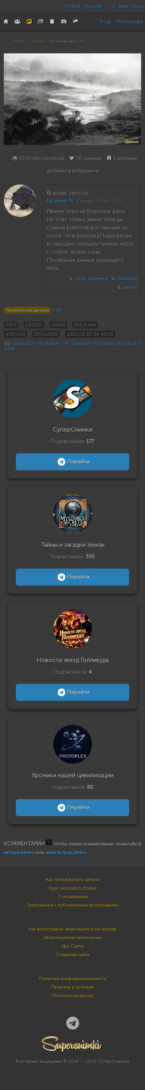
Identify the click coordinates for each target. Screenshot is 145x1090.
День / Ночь (125, 6)
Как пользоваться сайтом (72, 879)
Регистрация (129, 21)
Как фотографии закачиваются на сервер (73, 929)
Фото (19, 41)
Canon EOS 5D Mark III (35, 343)
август (130, 287)
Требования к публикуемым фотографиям (73, 905)
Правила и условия (72, 987)
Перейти (72, 462)
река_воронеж (91, 278)
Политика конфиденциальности (73, 978)
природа (127, 278)
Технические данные (27, 310)
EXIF (57, 310)
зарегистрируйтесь (65, 852)
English (72, 6)
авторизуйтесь (19, 852)
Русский (93, 6)
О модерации (73, 896)
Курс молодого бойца (73, 888)
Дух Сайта (73, 946)
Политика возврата (73, 995)
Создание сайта (72, 954)
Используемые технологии (72, 937)
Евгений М (60, 201)
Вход (105, 21)
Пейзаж (37, 41)
